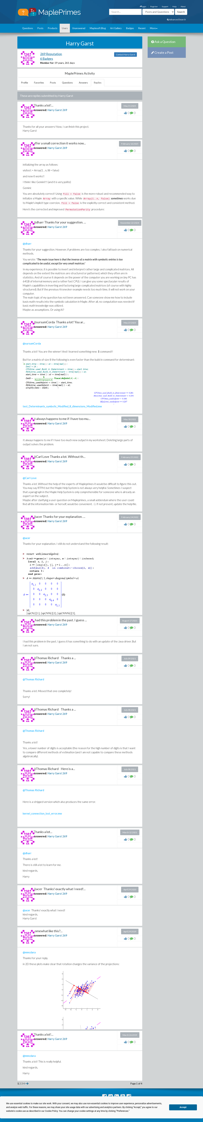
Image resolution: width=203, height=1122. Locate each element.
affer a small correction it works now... (59, 143)
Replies (97, 82)
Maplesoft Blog (98, 28)
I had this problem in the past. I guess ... (60, 620)
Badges (130, 28)
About (183, 6)
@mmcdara (29, 952)
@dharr (27, 243)
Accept (183, 1107)
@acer (26, 538)
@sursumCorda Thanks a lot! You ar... (59, 322)
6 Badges (46, 59)
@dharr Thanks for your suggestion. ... (59, 222)
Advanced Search (176, 19)
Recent (141, 28)
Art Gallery (116, 28)
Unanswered (78, 28)
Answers (83, 82)
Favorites (39, 82)
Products (52, 28)
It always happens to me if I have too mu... (61, 419)
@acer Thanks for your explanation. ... (59, 517)
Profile (24, 82)
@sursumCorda (32, 343)
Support (165, 6)
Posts (40, 28)
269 (64, 110)
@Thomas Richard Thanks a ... (54, 658)
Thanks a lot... (42, 832)
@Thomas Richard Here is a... (54, 769)
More (153, 28)
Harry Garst (54, 110)
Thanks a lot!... (43, 105)
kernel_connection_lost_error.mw (42, 813)
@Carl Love (30, 478)
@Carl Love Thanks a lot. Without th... (59, 457)
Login (143, 6)
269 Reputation (51, 54)
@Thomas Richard (33, 679)
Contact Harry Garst (125, 54)
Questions (27, 28)
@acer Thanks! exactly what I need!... (59, 889)
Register (154, 6)
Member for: (47, 62)
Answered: (40, 110)
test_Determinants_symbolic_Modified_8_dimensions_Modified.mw (62, 406)
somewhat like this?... (48, 931)
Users (65, 28)
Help (174, 6)
